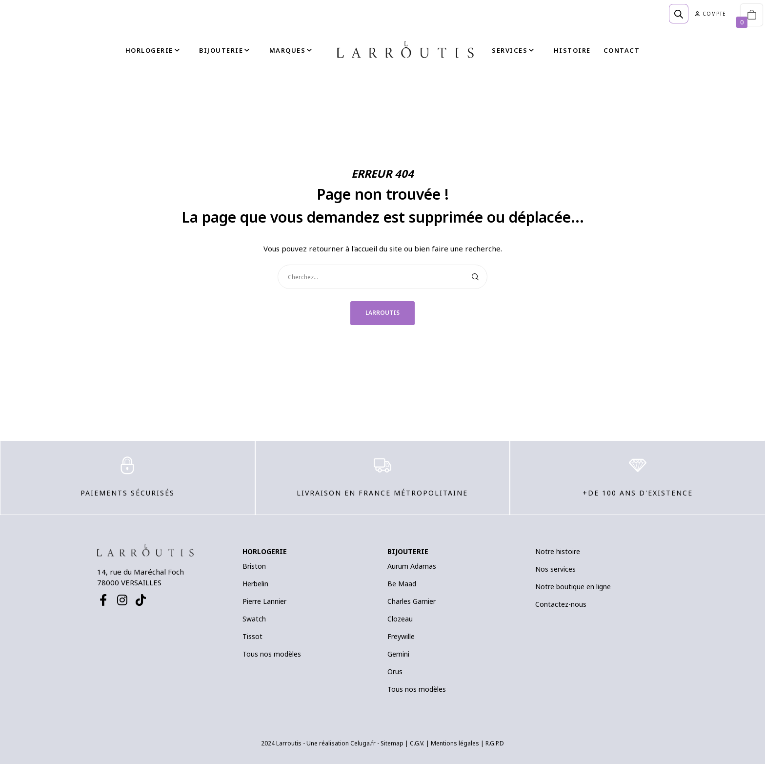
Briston (254, 566)
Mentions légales (455, 743)
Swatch (254, 618)
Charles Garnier (411, 601)
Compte (710, 13)
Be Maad (401, 583)
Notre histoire (557, 551)
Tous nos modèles (271, 654)
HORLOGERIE (264, 551)
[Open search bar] (678, 13)
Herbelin (255, 583)
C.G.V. (417, 743)
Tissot (252, 636)
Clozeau (400, 618)
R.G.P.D (494, 743)
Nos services (555, 569)
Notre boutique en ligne (573, 586)
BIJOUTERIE (407, 551)
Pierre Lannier (264, 601)
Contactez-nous (560, 604)
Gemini (398, 654)
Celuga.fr (363, 743)
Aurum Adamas (411, 566)
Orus (395, 671)
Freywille (401, 636)
